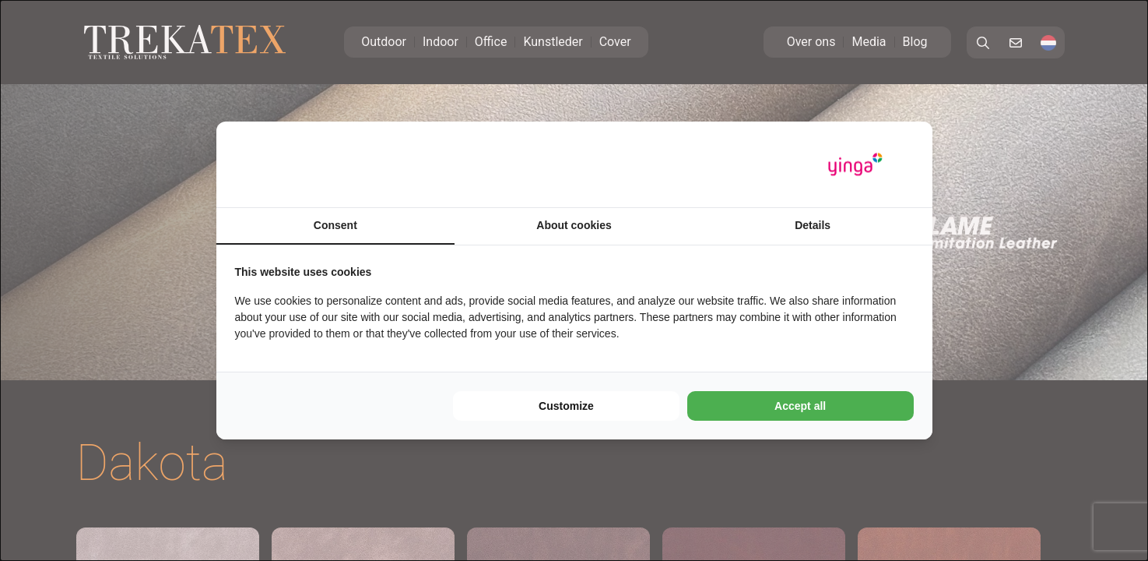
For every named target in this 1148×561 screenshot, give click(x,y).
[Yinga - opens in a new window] (855, 164)
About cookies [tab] (573, 225)
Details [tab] (812, 225)
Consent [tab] (335, 225)
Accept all (800, 406)
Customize (566, 406)
